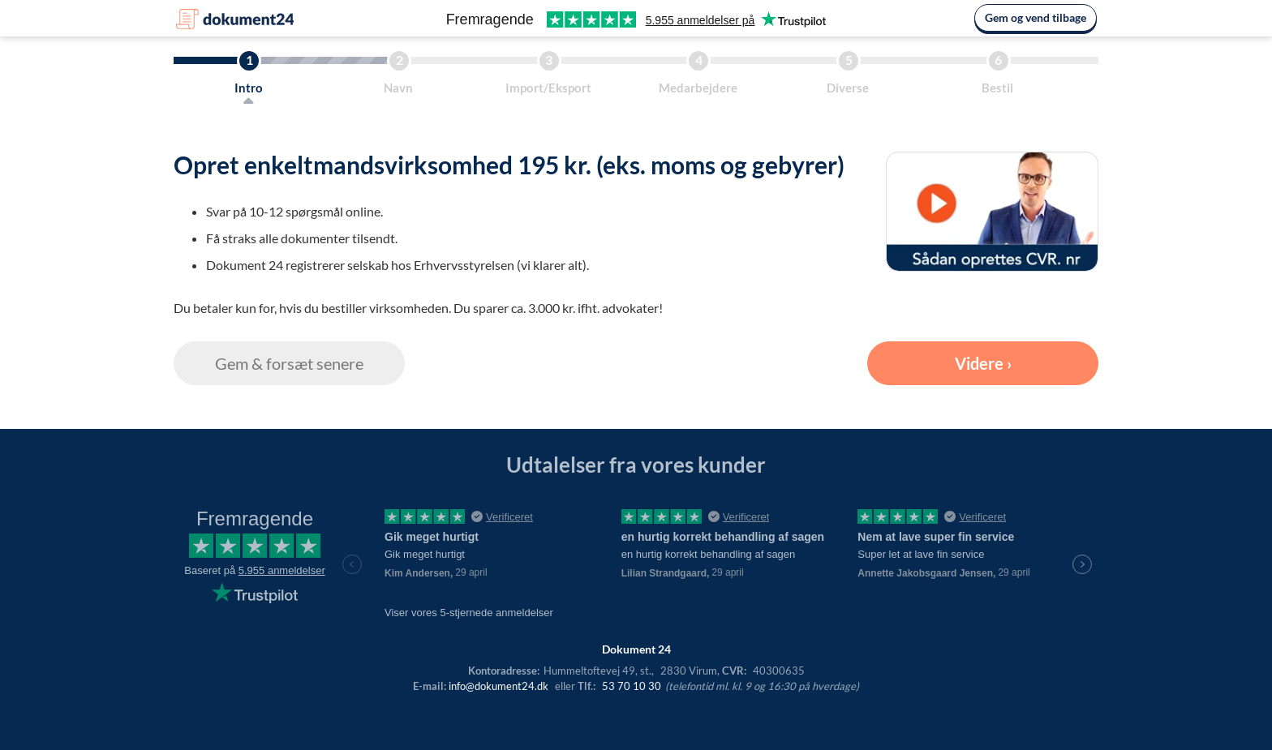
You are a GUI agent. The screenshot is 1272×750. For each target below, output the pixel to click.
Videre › (983, 363)
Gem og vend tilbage (1035, 17)
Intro (248, 87)
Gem (289, 363)
